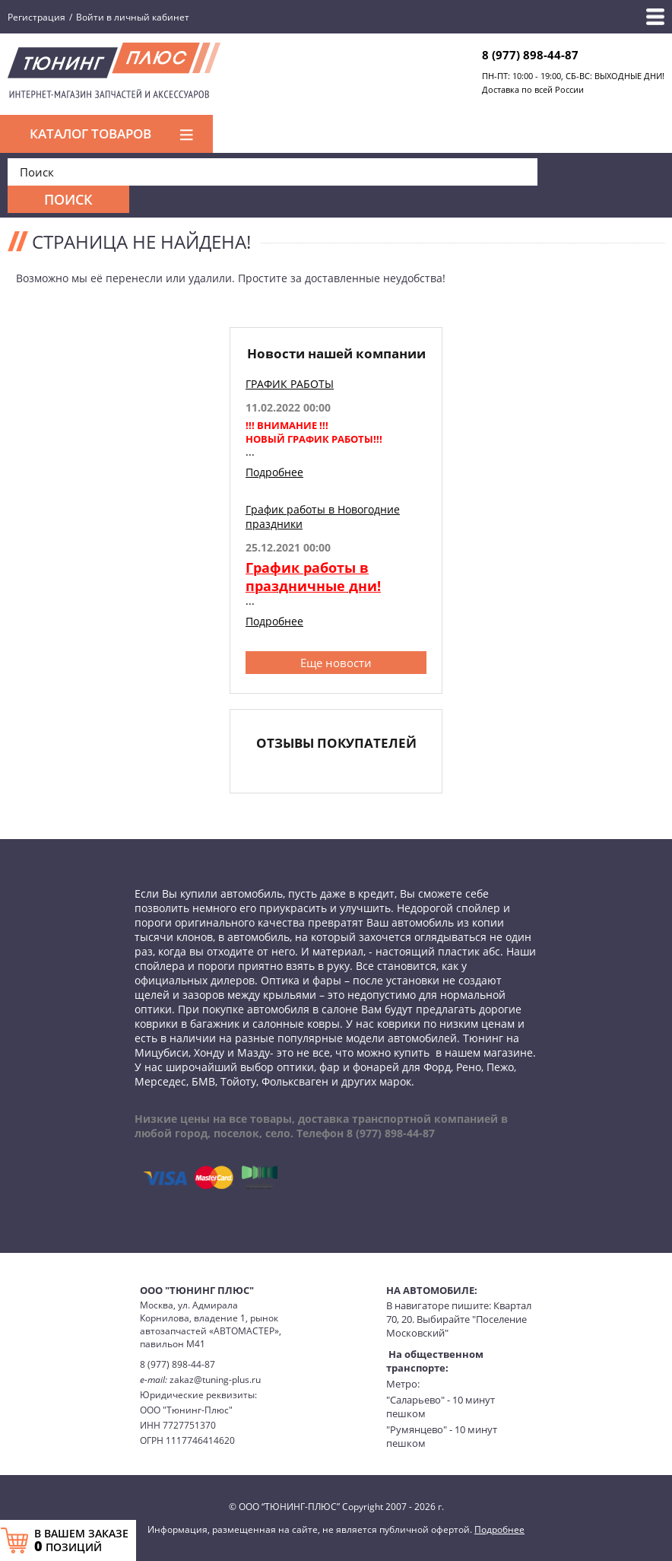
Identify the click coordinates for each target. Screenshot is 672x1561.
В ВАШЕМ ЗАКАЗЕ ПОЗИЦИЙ (81, 1540)
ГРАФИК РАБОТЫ (290, 384)
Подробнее (274, 472)
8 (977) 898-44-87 (530, 54)
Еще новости (336, 662)
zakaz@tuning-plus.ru (215, 1379)
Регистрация (36, 17)
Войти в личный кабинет (132, 17)
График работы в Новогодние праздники (323, 516)
